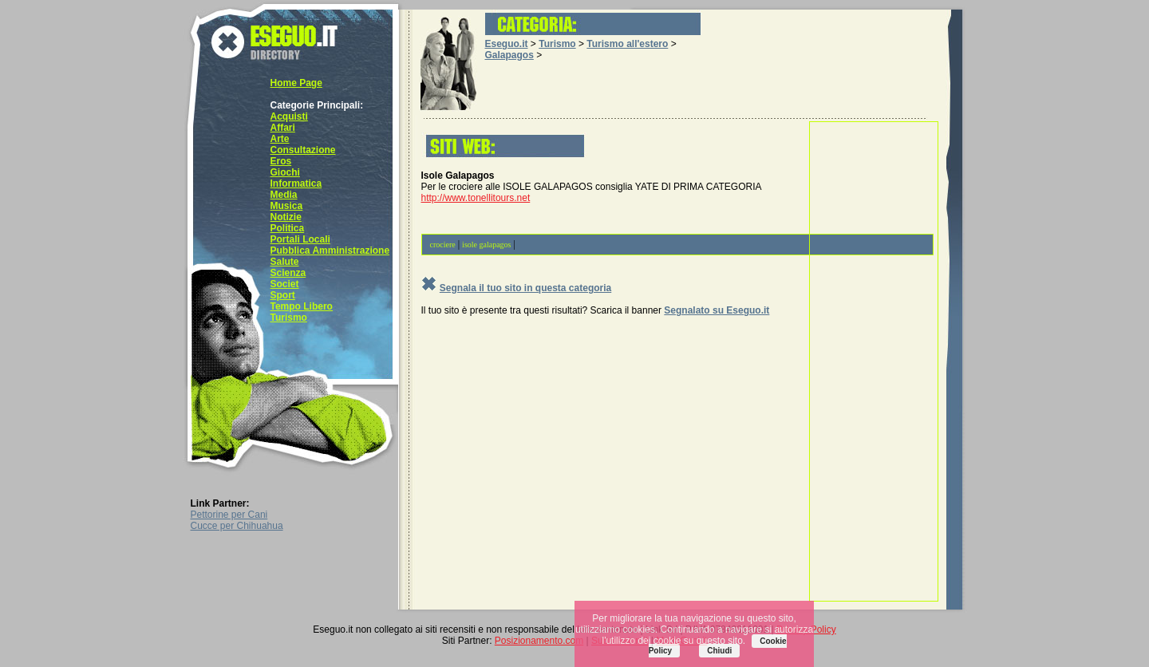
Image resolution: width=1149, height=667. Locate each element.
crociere (443, 244)
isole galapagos (486, 244)
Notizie (286, 217)
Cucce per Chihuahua (237, 525)
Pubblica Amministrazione (330, 250)
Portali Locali (300, 239)
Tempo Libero (301, 306)
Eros (281, 161)
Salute (284, 261)
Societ (284, 284)
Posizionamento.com (539, 640)
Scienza (288, 272)
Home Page (296, 83)
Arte (280, 138)
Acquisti (289, 116)
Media (284, 194)
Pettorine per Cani (229, 514)
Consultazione (303, 150)
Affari (282, 127)
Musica (286, 205)
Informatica (296, 183)
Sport (282, 295)
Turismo (288, 317)
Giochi (285, 172)
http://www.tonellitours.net (476, 197)
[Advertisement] (874, 361)
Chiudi (719, 650)
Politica (287, 228)
